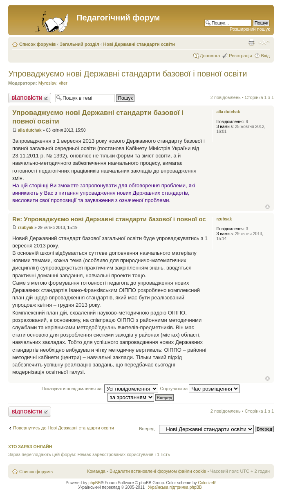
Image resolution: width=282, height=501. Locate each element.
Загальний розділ (79, 44)
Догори (267, 206)
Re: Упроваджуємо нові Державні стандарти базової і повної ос (109, 219)
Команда (96, 471)
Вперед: (147, 428)
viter (63, 83)
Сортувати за (200, 388)
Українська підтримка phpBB (175, 487)
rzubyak (26, 227)
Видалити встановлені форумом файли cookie (158, 471)
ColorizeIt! (207, 483)
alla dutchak (30, 130)
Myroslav (47, 83)
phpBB (94, 483)
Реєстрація (240, 55)
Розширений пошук (250, 29)
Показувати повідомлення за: (100, 388)
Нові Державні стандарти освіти (139, 44)
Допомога (210, 55)
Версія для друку (251, 42)
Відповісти (29, 98)
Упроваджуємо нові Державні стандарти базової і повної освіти (127, 73)
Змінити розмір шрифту (264, 42)
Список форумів (37, 44)
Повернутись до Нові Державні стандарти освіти (63, 427)
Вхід (265, 55)
